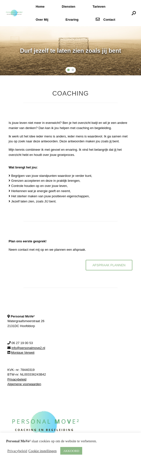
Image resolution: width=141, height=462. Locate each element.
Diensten (68, 6)
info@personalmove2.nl (28, 348)
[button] (133, 13)
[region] (70, 50)
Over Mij (42, 19)
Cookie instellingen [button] (43, 451)
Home (40, 6)
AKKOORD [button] (71, 451)
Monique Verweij (22, 352)
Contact (105, 19)
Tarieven (99, 6)
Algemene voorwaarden (24, 384)
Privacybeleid (16, 379)
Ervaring (71, 19)
